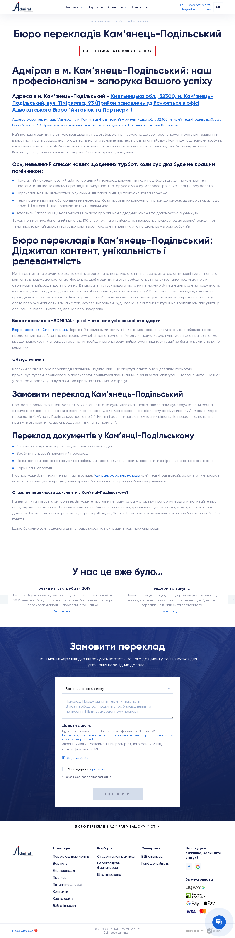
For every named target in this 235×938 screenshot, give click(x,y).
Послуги (72, 7)
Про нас (59, 878)
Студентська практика (116, 857)
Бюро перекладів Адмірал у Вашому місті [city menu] (117, 827)
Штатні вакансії (109, 875)
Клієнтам (115, 7)
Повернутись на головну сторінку (117, 51)
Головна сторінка (98, 21)
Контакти (140, 7)
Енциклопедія (64, 871)
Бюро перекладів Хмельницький (39, 330)
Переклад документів (71, 857)
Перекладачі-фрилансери (108, 865)
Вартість (95, 7)
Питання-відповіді (67, 885)
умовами (98, 769)
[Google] (198, 866)
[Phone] (195, 5)
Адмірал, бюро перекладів (117, 475)
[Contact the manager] (219, 922)
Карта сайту (63, 899)
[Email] (195, 9)
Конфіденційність (155, 864)
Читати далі (63, 611)
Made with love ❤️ (25, 931)
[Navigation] (81, 7)
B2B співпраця (64, 906)
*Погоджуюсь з (86, 769)
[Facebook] (189, 866)
